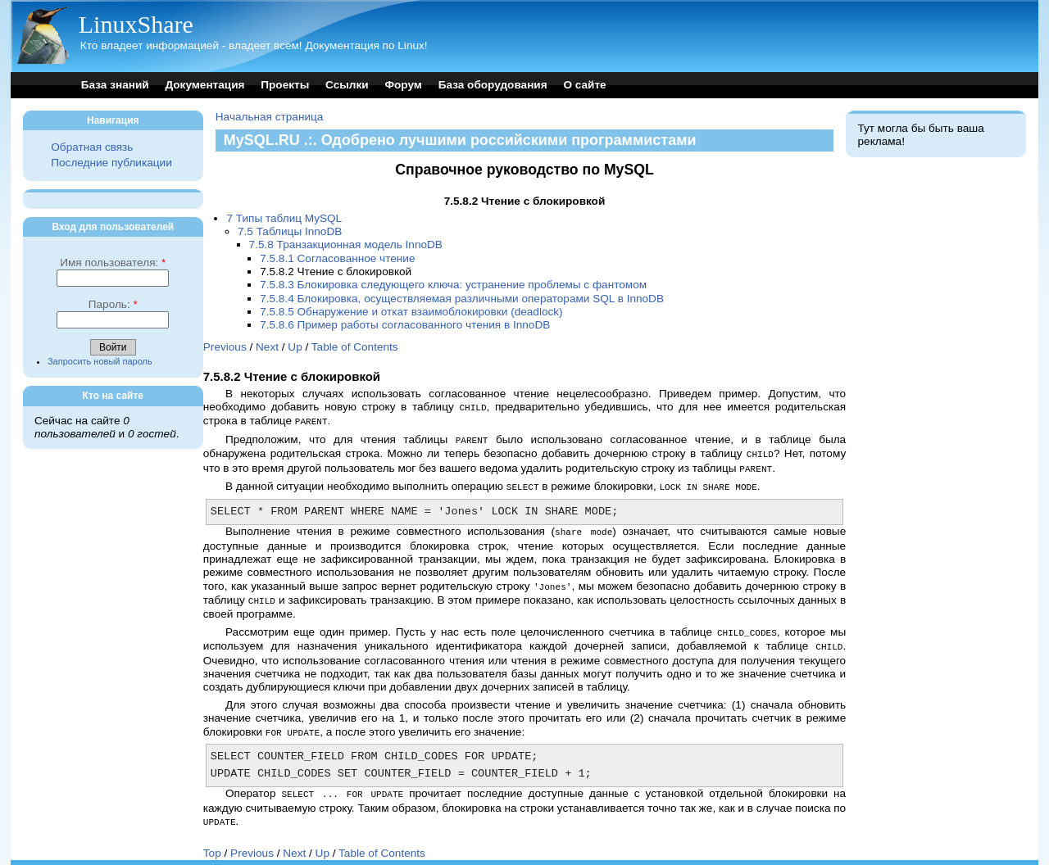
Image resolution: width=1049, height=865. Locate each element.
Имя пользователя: (113, 262)
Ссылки (347, 85)
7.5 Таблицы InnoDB (290, 231)
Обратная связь (92, 147)
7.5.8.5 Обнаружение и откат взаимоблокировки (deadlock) (411, 312)
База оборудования (492, 85)
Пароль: (113, 304)
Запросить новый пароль (100, 361)
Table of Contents (354, 347)
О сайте (584, 85)
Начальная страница (270, 117)
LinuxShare (136, 24)
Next (267, 347)
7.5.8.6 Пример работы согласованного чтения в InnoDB (405, 325)
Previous (225, 347)
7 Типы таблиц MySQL (284, 218)
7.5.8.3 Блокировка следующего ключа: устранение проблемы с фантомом (453, 285)
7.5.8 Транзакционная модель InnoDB (346, 244)
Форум (402, 85)
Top (212, 842)
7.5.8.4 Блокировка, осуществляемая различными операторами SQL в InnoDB (462, 298)
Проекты (285, 85)
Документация (204, 85)
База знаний (115, 85)
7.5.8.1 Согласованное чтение (337, 258)
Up (295, 347)
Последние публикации (111, 162)
